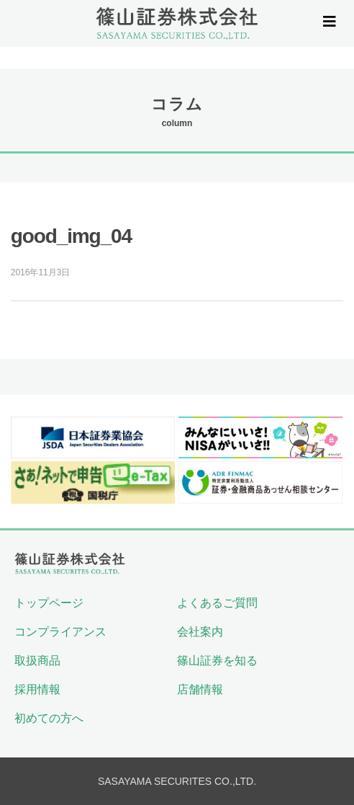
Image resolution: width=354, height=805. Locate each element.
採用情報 (37, 689)
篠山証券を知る (217, 660)
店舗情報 (200, 689)
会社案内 (200, 632)
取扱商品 (37, 660)
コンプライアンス (60, 632)
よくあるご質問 (217, 603)
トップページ (48, 603)
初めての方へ (48, 718)
